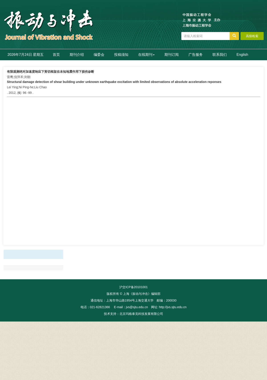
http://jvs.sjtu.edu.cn (172, 307)
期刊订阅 (171, 54)
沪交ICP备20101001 (133, 287)
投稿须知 (121, 54)
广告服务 (195, 54)
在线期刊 (146, 54)
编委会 (99, 54)
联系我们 (219, 54)
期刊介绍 (77, 54)
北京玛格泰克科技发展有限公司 (141, 314)
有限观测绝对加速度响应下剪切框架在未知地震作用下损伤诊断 (50, 71)
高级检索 (252, 36)
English (242, 54)
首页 (56, 54)
